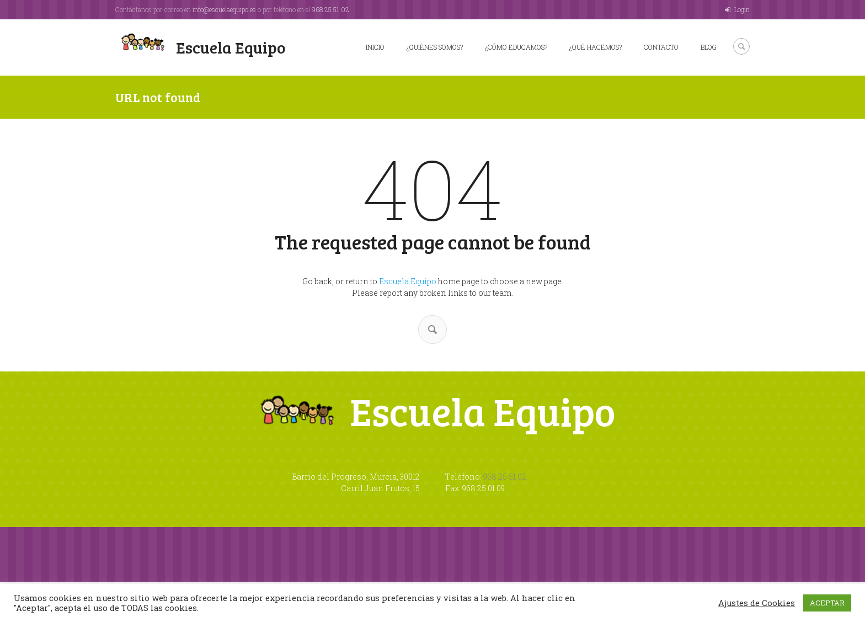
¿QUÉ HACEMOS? (595, 46)
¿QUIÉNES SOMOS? (435, 46)
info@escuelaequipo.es (224, 9)
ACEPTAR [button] (827, 603)
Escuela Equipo (407, 281)
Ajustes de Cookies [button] (756, 603)
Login (742, 9)
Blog (709, 46)
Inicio (375, 46)
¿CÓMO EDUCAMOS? (516, 46)
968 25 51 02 (330, 9)
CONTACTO (661, 46)
